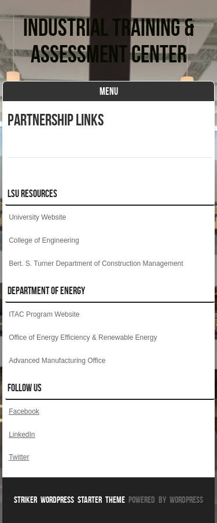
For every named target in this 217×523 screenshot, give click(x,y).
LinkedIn (22, 435)
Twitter (19, 457)
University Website (37, 217)
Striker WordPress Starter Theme (69, 500)
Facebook (24, 411)
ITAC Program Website (44, 314)
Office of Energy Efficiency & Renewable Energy (83, 337)
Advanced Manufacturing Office (57, 361)
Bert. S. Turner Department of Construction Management (96, 263)
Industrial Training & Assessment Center (108, 40)
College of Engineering (44, 240)
